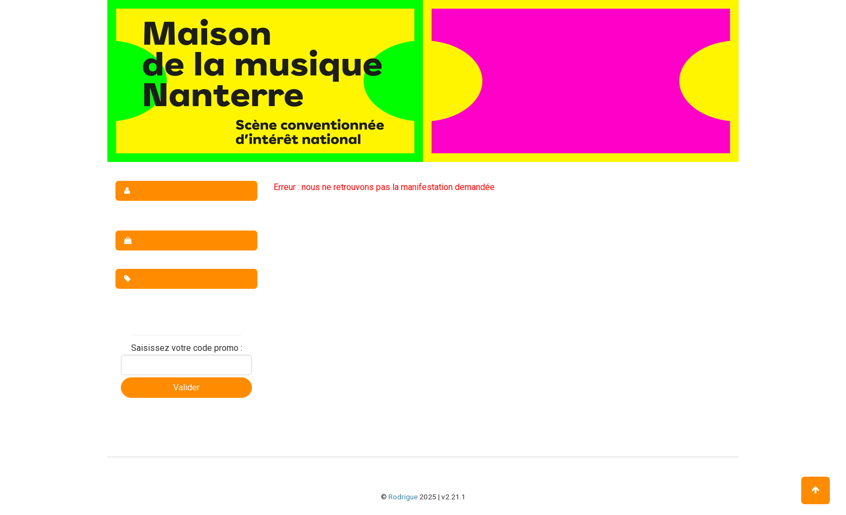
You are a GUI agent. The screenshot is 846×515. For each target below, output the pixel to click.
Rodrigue (403, 496)
